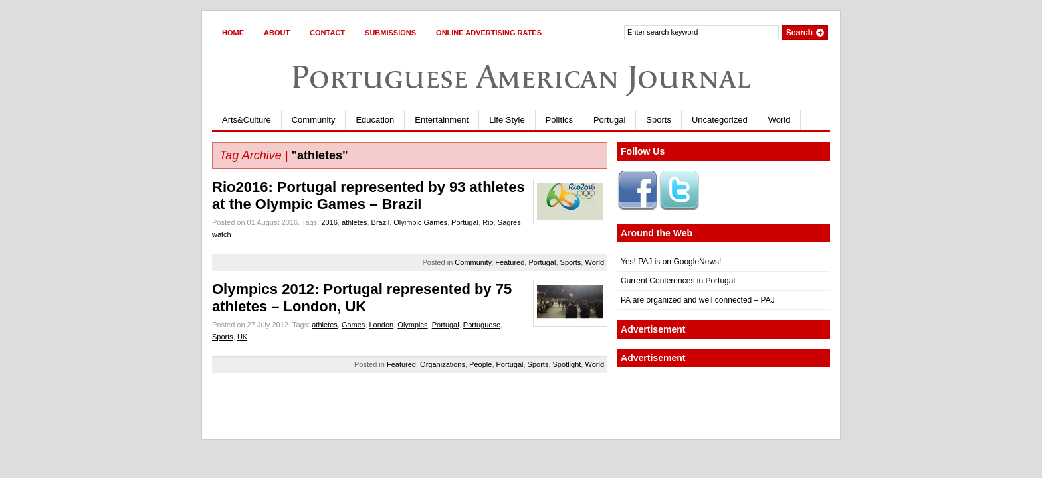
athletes (354, 222)
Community (314, 120)
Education (375, 120)
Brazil (380, 222)
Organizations (442, 364)
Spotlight (567, 364)
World (779, 120)
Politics (559, 120)
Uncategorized (720, 120)
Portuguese (481, 325)
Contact (327, 33)
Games (353, 325)
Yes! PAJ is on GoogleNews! (671, 261)
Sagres (509, 222)
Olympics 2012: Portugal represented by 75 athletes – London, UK (362, 298)
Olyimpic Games (420, 222)
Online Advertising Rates (489, 33)
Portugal (609, 120)
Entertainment (442, 120)
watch (221, 234)
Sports (658, 120)
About (277, 33)
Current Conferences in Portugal (678, 280)
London (381, 325)
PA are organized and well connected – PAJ (698, 300)
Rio (488, 222)
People (480, 364)
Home (233, 33)
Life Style (506, 120)
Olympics (412, 325)
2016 (329, 222)
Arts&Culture (246, 120)
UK (242, 337)
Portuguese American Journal (521, 76)
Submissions (390, 33)
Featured (509, 262)
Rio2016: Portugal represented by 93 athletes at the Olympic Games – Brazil (368, 195)
